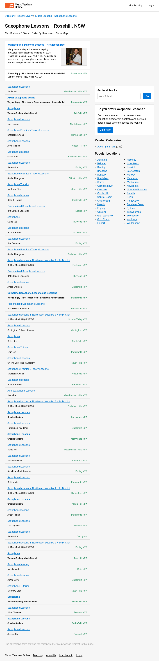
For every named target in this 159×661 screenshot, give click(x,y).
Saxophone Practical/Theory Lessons (28, 130)
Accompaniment (106, 146)
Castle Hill (103, 193)
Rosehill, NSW (25, 15)
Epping (101, 208)
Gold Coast (103, 219)
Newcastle (133, 185)
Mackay (131, 174)
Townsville (133, 215)
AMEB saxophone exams (21, 97)
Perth (130, 197)
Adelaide (102, 159)
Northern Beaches (137, 189)
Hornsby (131, 159)
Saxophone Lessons (65, 15)
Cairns (100, 182)
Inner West (133, 163)
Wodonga (132, 219)
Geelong (102, 211)
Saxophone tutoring (18, 564)
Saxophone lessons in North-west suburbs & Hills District (38, 260)
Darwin (101, 204)
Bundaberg (103, 178)
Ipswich (131, 167)
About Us (51, 655)
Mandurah (132, 178)
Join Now (105, 129)
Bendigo (101, 167)
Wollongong (133, 223)
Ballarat (101, 163)
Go (147, 96)
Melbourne (133, 182)
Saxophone (13, 108)
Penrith (131, 193)
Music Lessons (43, 15)
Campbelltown (105, 185)
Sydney (131, 208)
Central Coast (104, 197)
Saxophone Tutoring (18, 184)
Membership (135, 5)
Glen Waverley (105, 215)
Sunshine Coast (135, 204)
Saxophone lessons (18, 151)
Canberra (102, 189)
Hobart (101, 223)
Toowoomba (134, 211)
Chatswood (103, 200)
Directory (10, 15)
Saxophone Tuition (17, 347)
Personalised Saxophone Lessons (26, 206)
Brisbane (102, 170)
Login (151, 5)
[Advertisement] (124, 62)
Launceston (133, 170)
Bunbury (102, 174)
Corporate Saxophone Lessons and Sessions (32, 293)
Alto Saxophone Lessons (21, 390)
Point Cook (133, 200)
